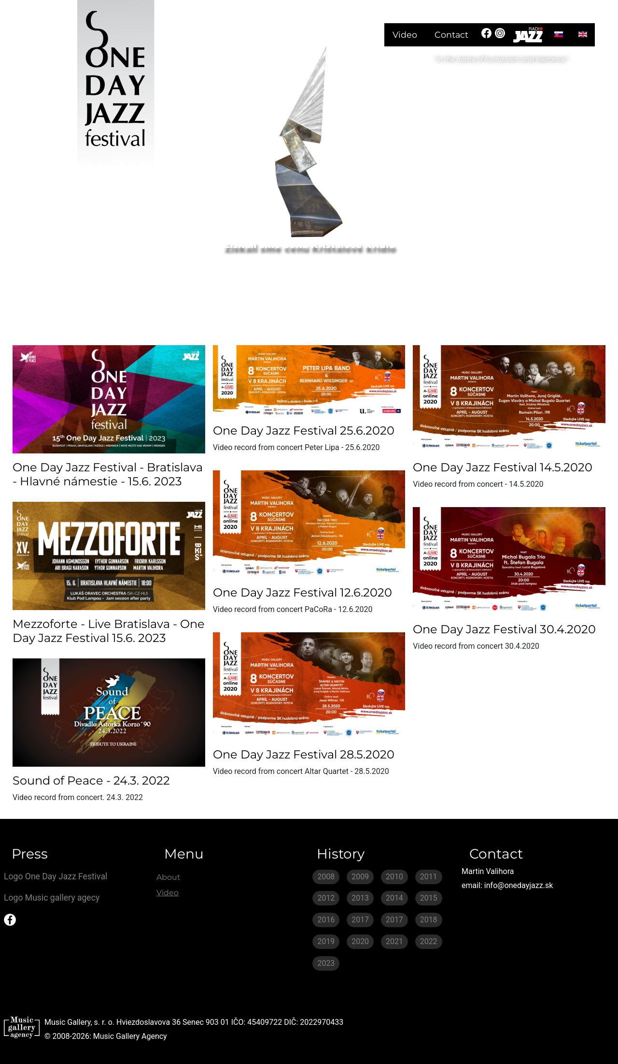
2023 (326, 963)
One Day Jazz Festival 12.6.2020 (302, 592)
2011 (428, 876)
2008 (326, 876)
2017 (360, 919)
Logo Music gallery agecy (51, 898)
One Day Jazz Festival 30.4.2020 (504, 629)
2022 (428, 941)
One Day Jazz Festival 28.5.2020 (303, 754)
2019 (326, 941)
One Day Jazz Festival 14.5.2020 (502, 467)
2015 (428, 898)
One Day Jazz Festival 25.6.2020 (303, 430)
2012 (326, 898)
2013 (360, 898)
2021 (394, 941)
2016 (326, 919)
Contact (451, 34)
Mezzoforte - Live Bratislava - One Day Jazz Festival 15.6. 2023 (109, 631)
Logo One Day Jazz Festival (55, 876)
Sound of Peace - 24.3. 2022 (91, 780)
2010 (394, 876)
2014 (394, 898)
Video (405, 34)
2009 (360, 876)
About (168, 877)
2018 (428, 919)
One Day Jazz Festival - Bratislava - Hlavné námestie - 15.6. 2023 (108, 474)
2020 (360, 941)
